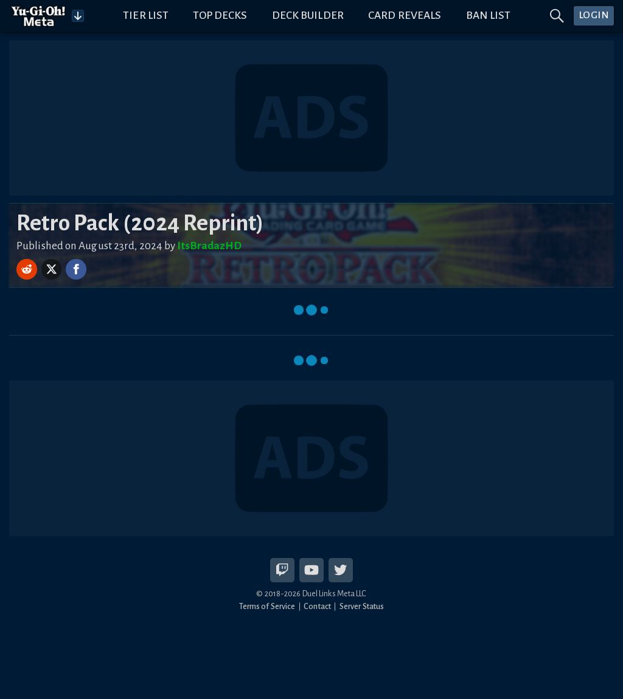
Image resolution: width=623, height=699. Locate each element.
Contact (317, 606)
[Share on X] (52, 269)
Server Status (361, 606)
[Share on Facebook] (76, 269)
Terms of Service (267, 606)
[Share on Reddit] (28, 269)
